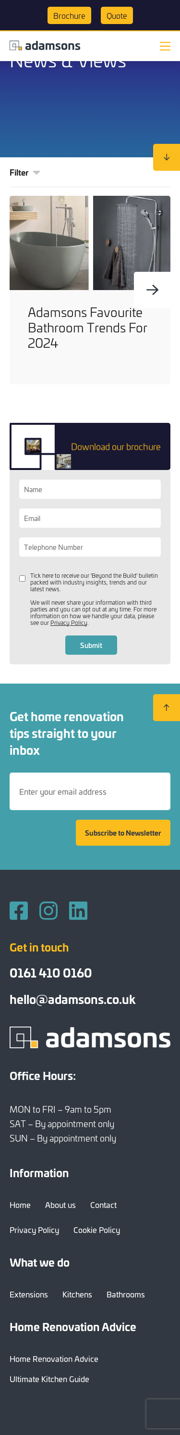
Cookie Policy (96, 1229)
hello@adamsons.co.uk (72, 999)
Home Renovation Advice (54, 1358)
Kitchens (77, 1294)
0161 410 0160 (51, 972)
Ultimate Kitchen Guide (49, 1378)
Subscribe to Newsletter (123, 833)
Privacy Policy (68, 622)
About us (60, 1204)
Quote (117, 15)
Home (20, 1204)
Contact (103, 1204)
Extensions (29, 1294)
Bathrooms (126, 1294)
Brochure (69, 15)
